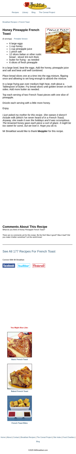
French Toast (24, 22)
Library (25, 12)
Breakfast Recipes (10, 22)
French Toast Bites (19, 422)
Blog (33, 12)
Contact (16, 437)
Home (3, 437)
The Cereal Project (47, 12)
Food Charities (68, 437)
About (9, 437)
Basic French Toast (19, 358)
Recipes (15, 12)
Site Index (57, 437)
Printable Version (21, 39)
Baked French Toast (19, 390)
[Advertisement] (38, 178)
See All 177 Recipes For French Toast (29, 251)
